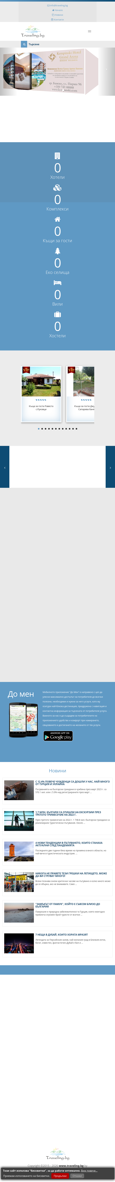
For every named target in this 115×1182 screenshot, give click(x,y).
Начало (57, 10)
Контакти (57, 19)
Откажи (77, 1176)
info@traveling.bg (57, 5)
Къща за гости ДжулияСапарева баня (86, 407)
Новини (57, 14)
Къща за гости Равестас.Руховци (41, 407)
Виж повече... (89, 1170)
